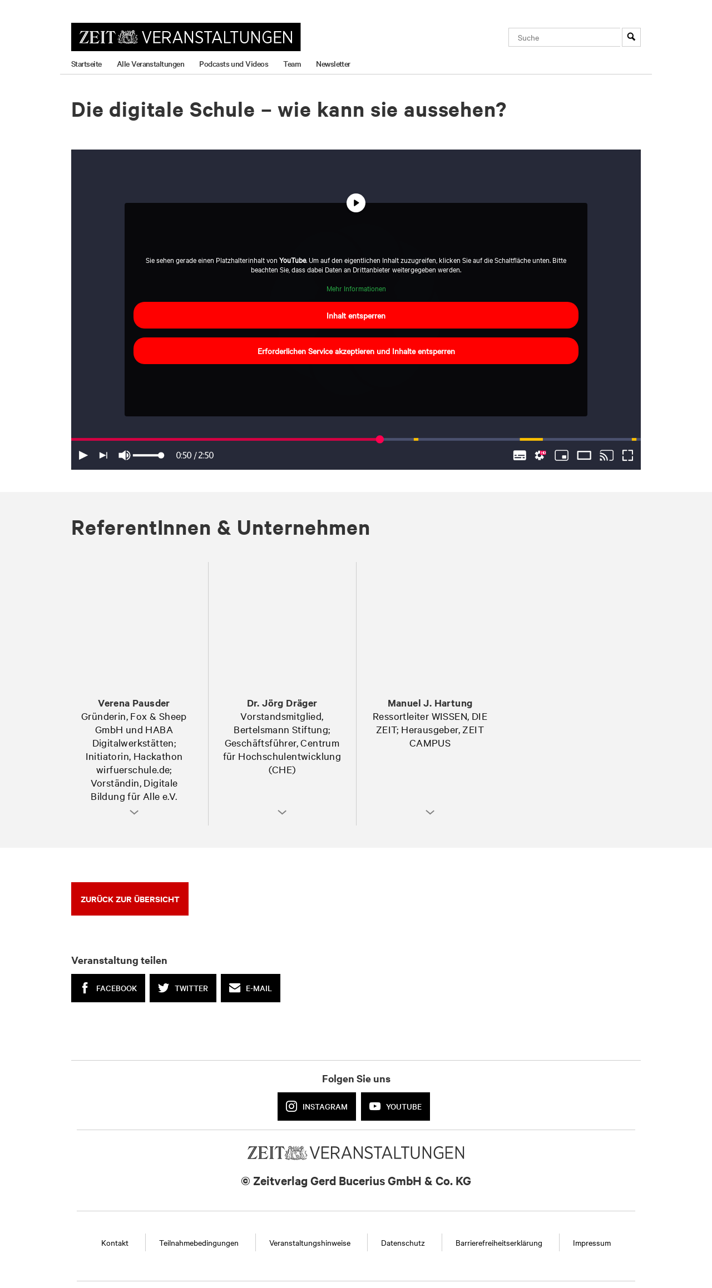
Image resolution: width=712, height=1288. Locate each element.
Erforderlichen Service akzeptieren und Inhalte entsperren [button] (356, 351)
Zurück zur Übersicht (130, 898)
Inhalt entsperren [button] (356, 315)
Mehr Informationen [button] (356, 288)
